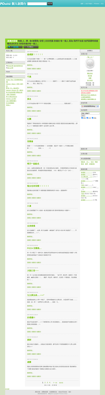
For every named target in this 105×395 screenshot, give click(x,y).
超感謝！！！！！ (35, 54)
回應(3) (29, 178)
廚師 (29, 340)
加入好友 (90, 80)
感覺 (29, 362)
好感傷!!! (31, 317)
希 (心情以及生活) (11, 96)
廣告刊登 (37, 391)
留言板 (90, 75)
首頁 (7, 47)
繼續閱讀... (30, 65)
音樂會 (30, 141)
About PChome (62, 391)
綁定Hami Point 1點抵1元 (88, 95)
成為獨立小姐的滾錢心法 (88, 99)
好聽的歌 (92, 164)
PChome (96, 3)
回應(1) (29, 217)
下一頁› (55, 382)
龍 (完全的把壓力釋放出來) (14, 92)
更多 (8, 105)
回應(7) (29, 133)
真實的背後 (12, 41)
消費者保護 (45, 391)
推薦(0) (34, 68)
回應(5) (29, 91)
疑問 (86, 164)
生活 (92, 162)
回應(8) (29, 68)
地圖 (90, 78)
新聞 (82, 3)
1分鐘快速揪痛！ (86, 97)
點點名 (83, 162)
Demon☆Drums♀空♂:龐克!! (14, 90)
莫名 (29, 99)
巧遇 (29, 77)
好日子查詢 (89, 3)
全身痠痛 (31, 226)
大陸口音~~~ (33, 270)
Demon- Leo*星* (11, 99)
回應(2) (29, 111)
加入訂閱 (10, 68)
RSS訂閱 (10, 66)
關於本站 (90, 73)
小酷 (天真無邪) (11, 94)
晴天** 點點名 (33, 164)
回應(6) (29, 198)
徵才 (70, 391)
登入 (102, 3)
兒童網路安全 (53, 391)
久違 (29, 206)
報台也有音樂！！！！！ (38, 186)
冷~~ (87, 162)
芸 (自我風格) (10, 103)
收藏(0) (39, 68)
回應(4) (29, 155)
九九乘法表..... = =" (35, 295)
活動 (11, 47)
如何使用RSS (18, 66)
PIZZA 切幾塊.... (34, 248)
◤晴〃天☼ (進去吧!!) (12, 88)
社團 (29, 119)
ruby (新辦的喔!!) (11, 101)
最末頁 (61, 382)
